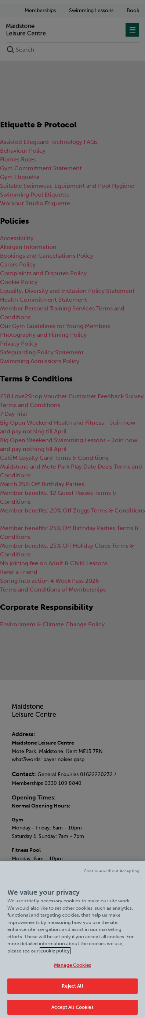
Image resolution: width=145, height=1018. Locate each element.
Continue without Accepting (111, 873)
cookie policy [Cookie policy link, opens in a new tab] (55, 953)
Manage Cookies (72, 967)
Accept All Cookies (72, 1010)
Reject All (72, 988)
